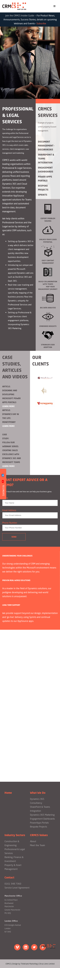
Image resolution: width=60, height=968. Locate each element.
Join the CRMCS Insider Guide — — (30, 19)
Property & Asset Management (13, 867)
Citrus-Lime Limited (46, 963)
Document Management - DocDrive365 (46, 145)
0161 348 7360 (13, 883)
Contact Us (3, 490)
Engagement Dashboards (45, 169)
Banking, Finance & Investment (14, 859)
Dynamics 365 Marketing (42, 814)
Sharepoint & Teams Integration (46, 158)
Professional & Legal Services (15, 851)
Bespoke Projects (43, 187)
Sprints (42, 194)
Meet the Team (37, 845)
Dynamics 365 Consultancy (37, 800)
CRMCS (14, 6)
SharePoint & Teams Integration (40, 808)
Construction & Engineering (12, 843)
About (33, 841)
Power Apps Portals (45, 178)
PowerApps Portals (39, 822)
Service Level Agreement (17, 887)
